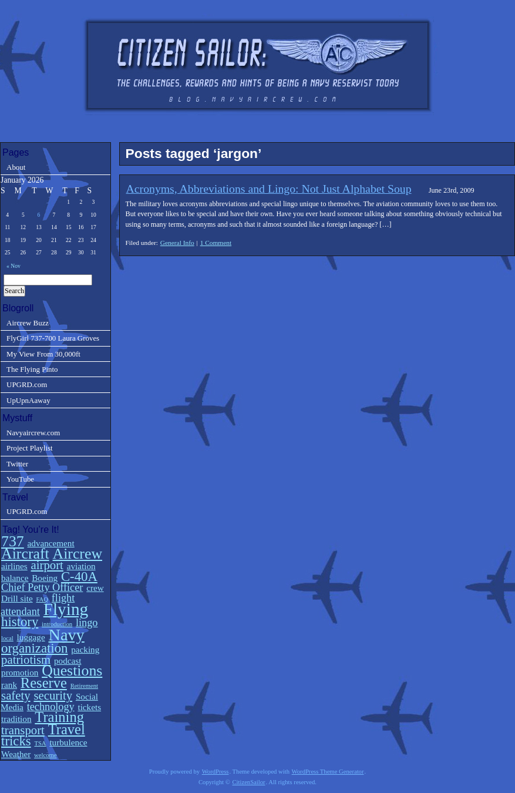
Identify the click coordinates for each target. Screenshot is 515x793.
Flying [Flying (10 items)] (66, 609)
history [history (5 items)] (19, 621)
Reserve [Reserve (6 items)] (44, 683)
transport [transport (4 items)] (23, 730)
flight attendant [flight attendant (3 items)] (38, 604)
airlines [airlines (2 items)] (14, 566)
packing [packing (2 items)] (85, 649)
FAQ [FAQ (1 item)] (42, 599)
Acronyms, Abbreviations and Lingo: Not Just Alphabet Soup (269, 188)
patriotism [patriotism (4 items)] (26, 659)
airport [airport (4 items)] (47, 565)
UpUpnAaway (28, 400)
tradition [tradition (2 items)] (16, 719)
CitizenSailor (248, 782)
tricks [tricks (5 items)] (16, 741)
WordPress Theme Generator (328, 771)
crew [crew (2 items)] (95, 588)
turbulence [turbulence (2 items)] (68, 742)
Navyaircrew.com (33, 432)
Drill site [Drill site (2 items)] (17, 598)
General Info (177, 242)
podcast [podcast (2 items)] (67, 661)
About (15, 167)
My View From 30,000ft (43, 354)
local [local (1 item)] (7, 638)
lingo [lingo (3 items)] (86, 623)
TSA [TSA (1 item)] (40, 743)
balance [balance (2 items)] (14, 578)
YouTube (20, 479)
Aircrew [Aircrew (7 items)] (78, 553)
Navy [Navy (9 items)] (66, 635)
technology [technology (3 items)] (51, 707)
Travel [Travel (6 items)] (66, 729)
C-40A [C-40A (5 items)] (79, 576)
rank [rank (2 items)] (9, 685)
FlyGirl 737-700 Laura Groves (52, 338)
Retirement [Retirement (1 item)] (84, 686)
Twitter (17, 463)
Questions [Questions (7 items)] (72, 670)
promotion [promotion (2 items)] (19, 672)
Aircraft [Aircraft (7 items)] (25, 553)
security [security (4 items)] (52, 695)
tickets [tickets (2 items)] (89, 707)
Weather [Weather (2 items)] (16, 754)
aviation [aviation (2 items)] (81, 566)
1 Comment (215, 242)
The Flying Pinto (32, 369)
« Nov (13, 266)
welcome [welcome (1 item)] (45, 755)
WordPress (215, 771)
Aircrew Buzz (27, 322)
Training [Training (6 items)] (59, 717)
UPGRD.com (26, 384)
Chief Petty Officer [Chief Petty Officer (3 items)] (42, 587)
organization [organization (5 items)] (34, 648)
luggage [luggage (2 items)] (31, 637)
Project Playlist (29, 447)
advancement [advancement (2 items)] (51, 543)
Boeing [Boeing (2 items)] (45, 578)
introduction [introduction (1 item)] (57, 624)
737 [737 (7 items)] (12, 541)
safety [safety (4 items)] (16, 695)
